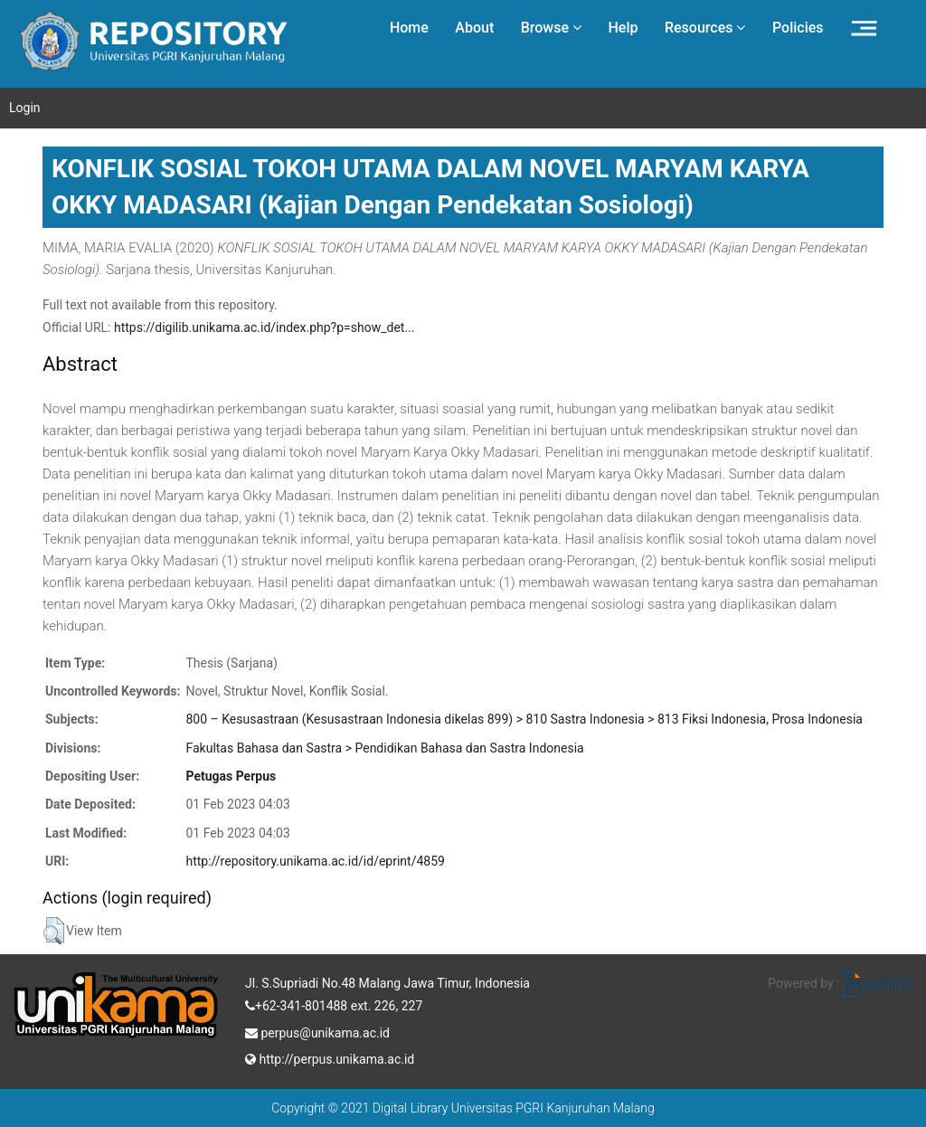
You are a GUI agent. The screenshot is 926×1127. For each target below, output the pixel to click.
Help (623, 27)
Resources (705, 27)
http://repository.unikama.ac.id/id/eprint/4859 (314, 861)
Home (409, 27)
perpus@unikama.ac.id (317, 1031)
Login (25, 107)
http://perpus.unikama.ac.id (329, 1057)
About (474, 27)
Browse (551, 27)
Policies (798, 27)
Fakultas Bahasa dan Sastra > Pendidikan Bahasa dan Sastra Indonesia (384, 748)
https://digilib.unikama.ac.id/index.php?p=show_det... (264, 327)
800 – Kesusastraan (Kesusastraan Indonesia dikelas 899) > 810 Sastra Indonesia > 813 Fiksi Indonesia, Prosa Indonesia (524, 719)
